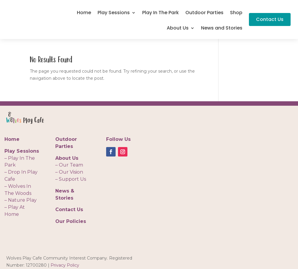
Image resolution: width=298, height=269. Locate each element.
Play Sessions (114, 13)
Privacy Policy (65, 265)
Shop (236, 13)
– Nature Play (20, 200)
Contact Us (270, 19)
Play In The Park (160, 13)
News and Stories (221, 28)
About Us (178, 28)
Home (84, 13)
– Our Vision (69, 172)
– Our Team (69, 165)
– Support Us (70, 179)
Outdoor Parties (204, 13)
